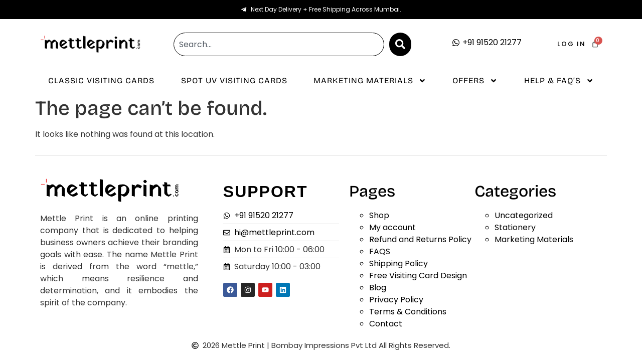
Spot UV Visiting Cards (234, 80)
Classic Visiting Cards (101, 80)
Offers (475, 81)
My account (392, 227)
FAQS (379, 251)
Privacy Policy (396, 299)
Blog (377, 287)
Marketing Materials (369, 81)
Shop (379, 215)
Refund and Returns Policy (420, 239)
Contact (385, 323)
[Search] (400, 44)
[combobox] (279, 44)
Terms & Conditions (407, 311)
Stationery (515, 227)
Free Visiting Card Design (418, 275)
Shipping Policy (398, 263)
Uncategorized (524, 215)
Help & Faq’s (559, 81)
